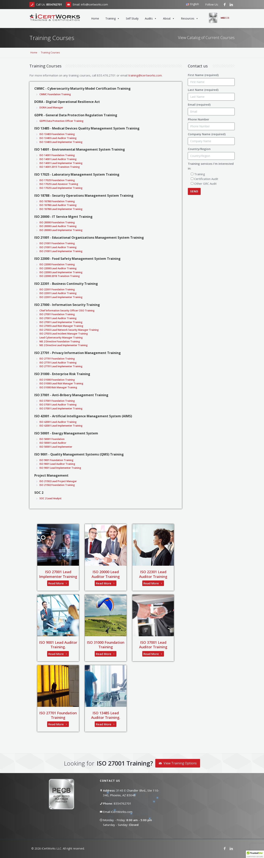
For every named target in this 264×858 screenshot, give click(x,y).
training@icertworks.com (145, 75)
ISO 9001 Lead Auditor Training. (58, 644)
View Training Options (178, 763)
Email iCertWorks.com (117, 812)
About (169, 18)
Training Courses (50, 52)
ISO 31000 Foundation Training (105, 644)
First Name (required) (203, 75)
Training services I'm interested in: (211, 166)
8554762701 (122, 803)
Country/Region (199, 149)
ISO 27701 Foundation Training (58, 715)
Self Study (132, 18)
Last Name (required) (203, 90)
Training (112, 18)
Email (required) (199, 104)
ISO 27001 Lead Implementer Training (58, 574)
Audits (151, 18)
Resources (189, 18)
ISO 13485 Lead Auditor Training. (105, 715)
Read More (58, 583)
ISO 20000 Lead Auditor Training (106, 574)
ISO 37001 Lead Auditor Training (153, 644)
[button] (255, 854)
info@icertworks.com (94, 4)
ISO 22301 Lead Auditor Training (153, 574)
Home (95, 18)
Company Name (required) (207, 134)
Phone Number (198, 119)
